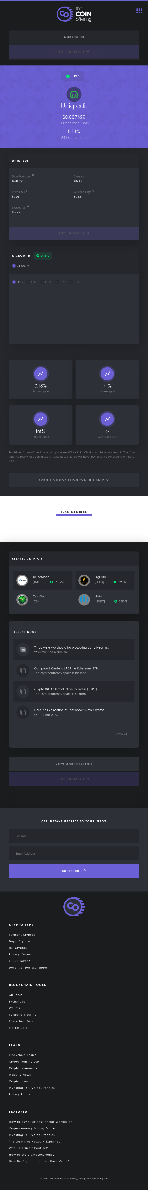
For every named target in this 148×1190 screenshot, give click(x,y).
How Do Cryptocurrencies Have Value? (39, 1161)
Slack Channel (74, 37)
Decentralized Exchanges (28, 967)
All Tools (16, 995)
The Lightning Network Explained (35, 1141)
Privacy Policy (19, 1094)
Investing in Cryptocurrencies (32, 1088)
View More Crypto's (74, 764)
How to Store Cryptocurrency (32, 1154)
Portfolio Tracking (23, 1014)
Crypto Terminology (24, 1061)
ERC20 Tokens (19, 961)
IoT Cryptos (18, 948)
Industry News (20, 1074)
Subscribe (74, 871)
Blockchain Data (21, 1021)
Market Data (18, 1028)
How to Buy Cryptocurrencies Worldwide (41, 1122)
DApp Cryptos (20, 941)
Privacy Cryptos (21, 954)
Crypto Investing (22, 1081)
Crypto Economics (23, 1068)
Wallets (14, 1008)
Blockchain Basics (22, 1055)
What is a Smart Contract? (29, 1148)
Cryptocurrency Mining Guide (32, 1128)
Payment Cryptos (22, 934)
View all (125, 734)
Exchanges (17, 1001)
